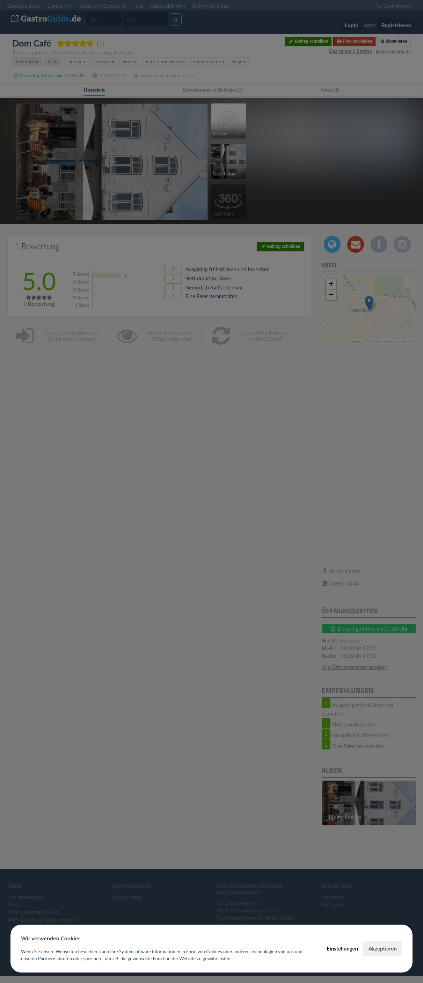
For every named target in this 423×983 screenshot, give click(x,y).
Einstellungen (342, 948)
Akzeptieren (383, 948)
